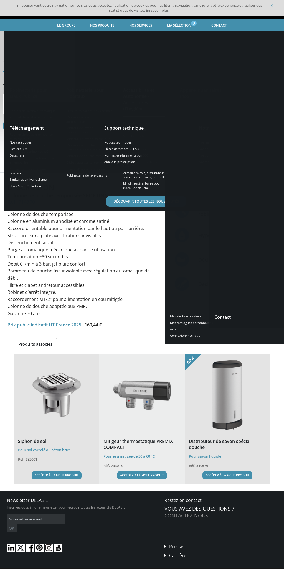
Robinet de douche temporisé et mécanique (144, 37)
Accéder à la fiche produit (56, 475)
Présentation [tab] (24, 167)
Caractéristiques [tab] (62, 167)
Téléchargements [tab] (105, 167)
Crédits (108, 565)
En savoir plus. (157, 10)
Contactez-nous (186, 515)
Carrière (177, 547)
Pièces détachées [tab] (148, 167)
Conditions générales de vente (46, 565)
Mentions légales (85, 565)
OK (95, 519)
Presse (176, 538)
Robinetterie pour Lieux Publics (77, 37)
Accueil (13, 37)
